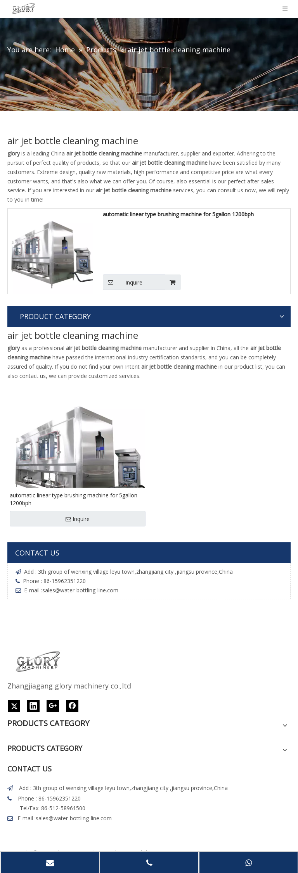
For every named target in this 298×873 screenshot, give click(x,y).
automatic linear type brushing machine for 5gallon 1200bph (178, 214)
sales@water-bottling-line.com (80, 590)
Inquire (122, 282)
